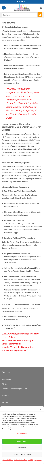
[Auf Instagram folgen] (19, 2)
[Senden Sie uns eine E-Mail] (24, 2)
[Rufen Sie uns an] (26, 2)
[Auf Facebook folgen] (17, 2)
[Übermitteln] (40, 14)
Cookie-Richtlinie (8, 460)
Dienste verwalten (21, 433)
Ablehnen (22, 448)
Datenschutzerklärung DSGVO (23, 460)
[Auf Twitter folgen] (22, 2)
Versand (5, 402)
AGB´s (4, 384)
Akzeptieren (22, 441)
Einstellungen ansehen (22, 454)
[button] (40, 409)
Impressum (38, 460)
